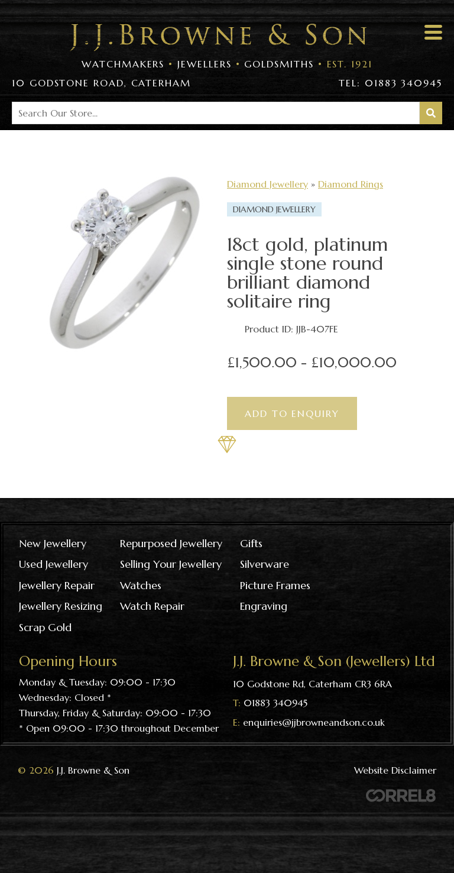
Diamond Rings (350, 184)
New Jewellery (52, 543)
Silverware (264, 564)
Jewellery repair (57, 585)
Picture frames (275, 585)
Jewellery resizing (60, 606)
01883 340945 (275, 703)
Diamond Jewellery (267, 184)
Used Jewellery (53, 564)
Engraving (263, 606)
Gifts (251, 543)
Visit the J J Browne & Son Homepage (218, 37)
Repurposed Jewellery (171, 543)
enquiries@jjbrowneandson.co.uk (314, 722)
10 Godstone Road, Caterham (101, 83)
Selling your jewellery (171, 564)
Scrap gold (45, 627)
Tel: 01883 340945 (390, 83)
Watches (140, 585)
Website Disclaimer (395, 770)
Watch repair (152, 606)
